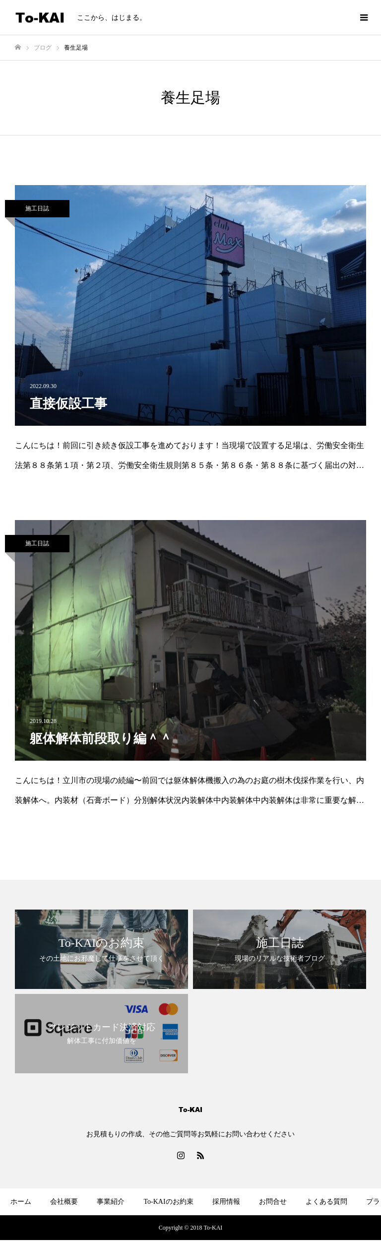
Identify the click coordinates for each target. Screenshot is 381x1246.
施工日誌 (37, 208)
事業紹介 (111, 1201)
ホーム (20, 1201)
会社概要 (64, 1201)
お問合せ (273, 1201)
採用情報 (226, 1201)
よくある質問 (326, 1201)
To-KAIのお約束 (168, 1201)
